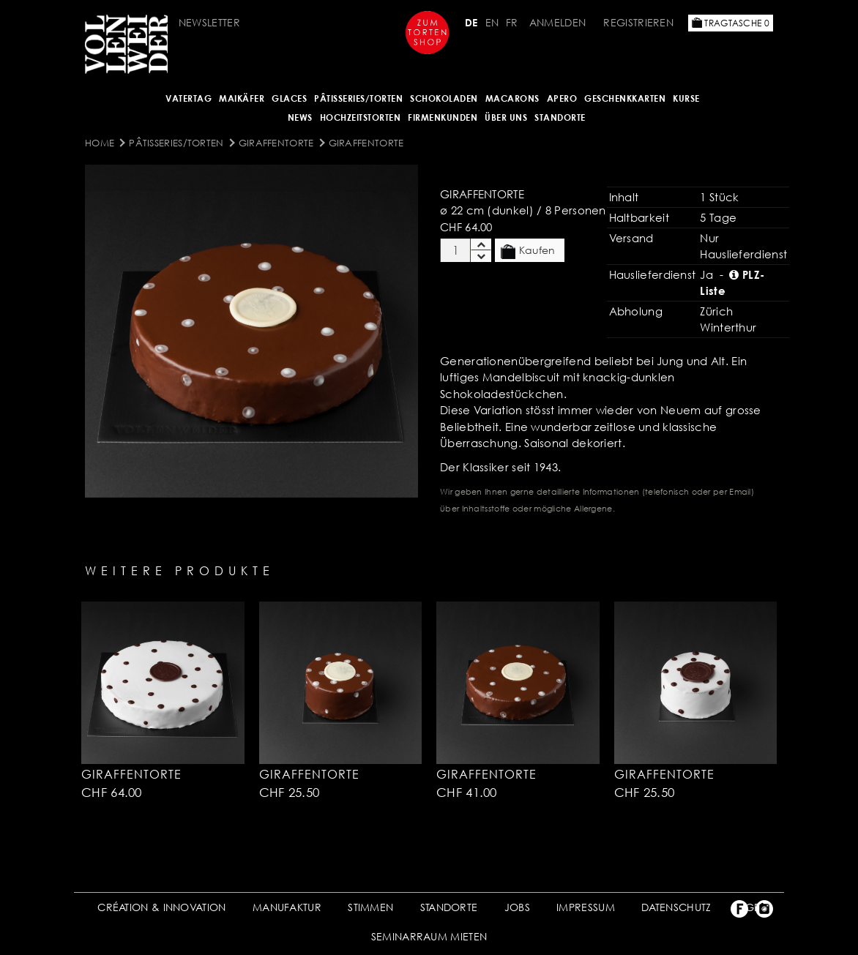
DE (471, 22)
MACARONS (512, 98)
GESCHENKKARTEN (624, 98)
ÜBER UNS (506, 117)
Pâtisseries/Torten (358, 98)
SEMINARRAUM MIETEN (429, 936)
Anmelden (557, 22)
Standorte (560, 117)
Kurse (686, 98)
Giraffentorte (276, 143)
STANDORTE (449, 907)
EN (492, 22)
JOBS (517, 907)
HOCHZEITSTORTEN (360, 117)
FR (512, 22)
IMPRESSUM (585, 907)
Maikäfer (241, 98)
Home (99, 143)
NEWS (300, 117)
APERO (562, 98)
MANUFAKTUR (287, 907)
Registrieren (638, 22)
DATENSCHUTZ (676, 907)
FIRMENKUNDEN (442, 117)
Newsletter (209, 22)
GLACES (289, 98)
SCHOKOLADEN (444, 98)
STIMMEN (370, 907)
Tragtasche (730, 23)
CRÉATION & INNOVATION (161, 907)
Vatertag (188, 98)
